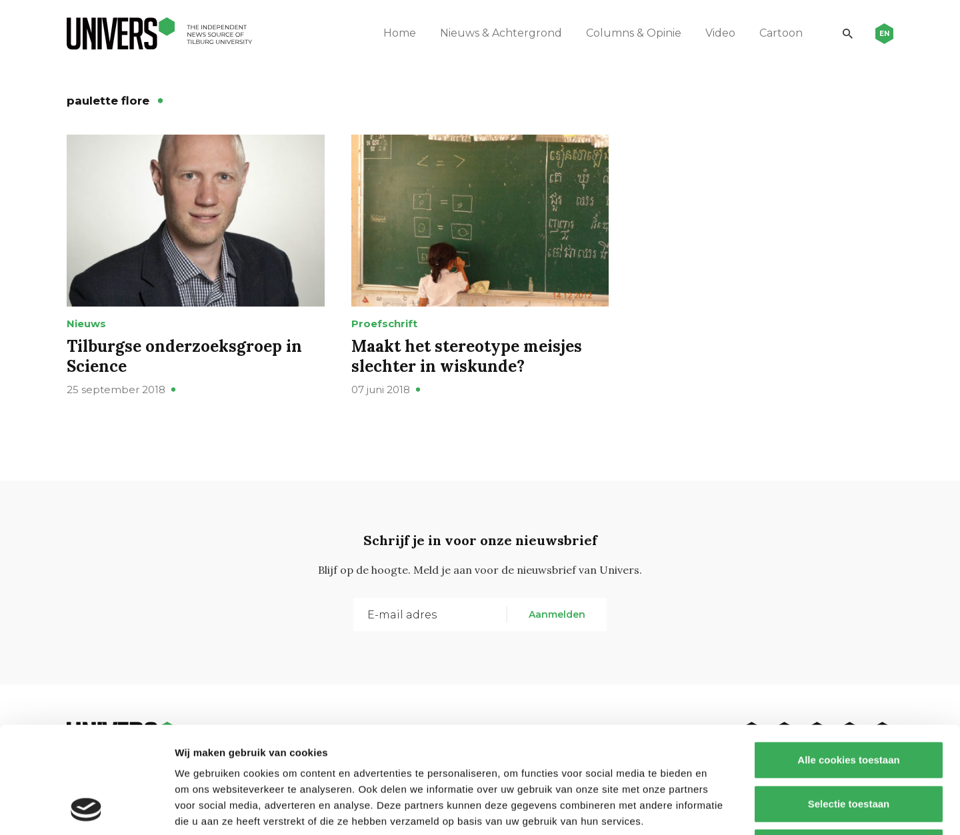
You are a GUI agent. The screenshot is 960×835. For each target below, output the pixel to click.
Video (720, 33)
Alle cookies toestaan (848, 660)
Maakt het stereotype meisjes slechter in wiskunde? (466, 356)
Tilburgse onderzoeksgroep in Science (184, 356)
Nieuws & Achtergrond (501, 33)
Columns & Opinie (633, 33)
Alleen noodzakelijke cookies (848, 747)
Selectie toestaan (849, 704)
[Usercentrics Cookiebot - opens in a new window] (86, 809)
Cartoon (781, 33)
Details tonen (720, 808)
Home (399, 33)
